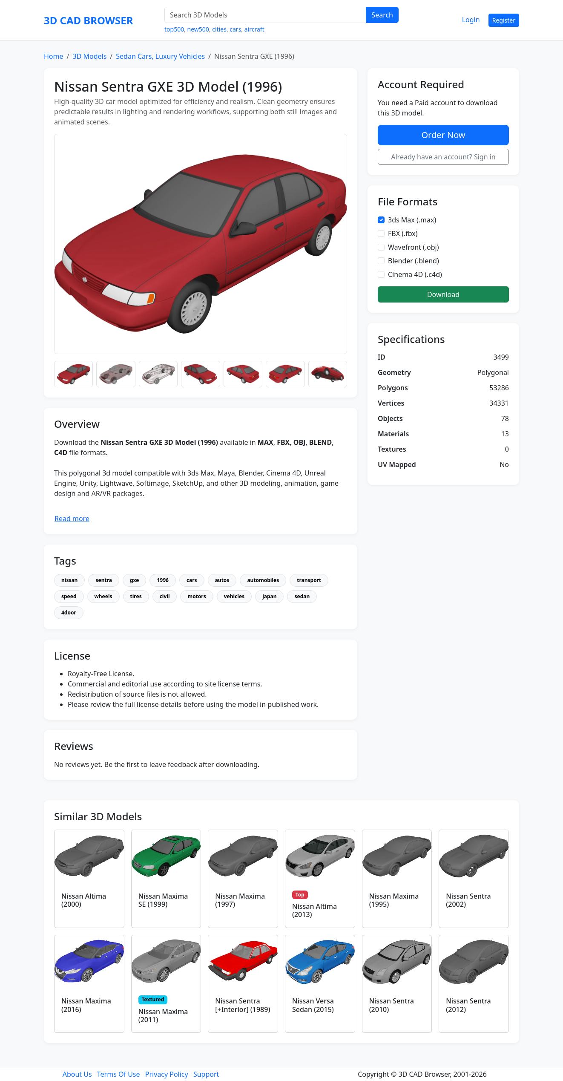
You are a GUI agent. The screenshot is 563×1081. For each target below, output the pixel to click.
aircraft (254, 29)
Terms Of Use (118, 1074)
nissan (69, 580)
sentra (103, 580)
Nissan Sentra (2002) (468, 900)
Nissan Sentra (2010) (391, 1005)
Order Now (443, 135)
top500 (174, 29)
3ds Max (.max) (412, 220)
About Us (77, 1074)
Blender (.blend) (413, 260)
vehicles (234, 596)
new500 (198, 29)
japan (269, 596)
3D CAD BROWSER (88, 20)
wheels (103, 596)
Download (443, 294)
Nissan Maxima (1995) (394, 900)
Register (503, 20)
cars (235, 29)
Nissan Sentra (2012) (468, 1005)
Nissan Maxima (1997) (240, 900)
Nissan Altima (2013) (314, 910)
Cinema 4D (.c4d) (415, 274)
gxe (134, 580)
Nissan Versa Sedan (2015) (313, 1005)
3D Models (89, 56)
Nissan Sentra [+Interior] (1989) (242, 1005)
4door (68, 612)
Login (471, 19)
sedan (302, 596)
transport (309, 580)
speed (69, 596)
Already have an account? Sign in (443, 156)
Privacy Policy (166, 1074)
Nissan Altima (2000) (83, 900)
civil (165, 596)
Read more (72, 518)
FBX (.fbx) (403, 233)
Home (53, 56)
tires (136, 596)
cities (219, 29)
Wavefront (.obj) (413, 247)
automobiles (263, 580)
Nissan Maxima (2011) (163, 1015)
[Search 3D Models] (265, 15)
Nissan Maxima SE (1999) (163, 900)
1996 (162, 580)
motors (196, 596)
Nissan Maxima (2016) (86, 1005)
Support (206, 1074)
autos (222, 580)
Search (382, 15)
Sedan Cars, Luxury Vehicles (160, 56)
